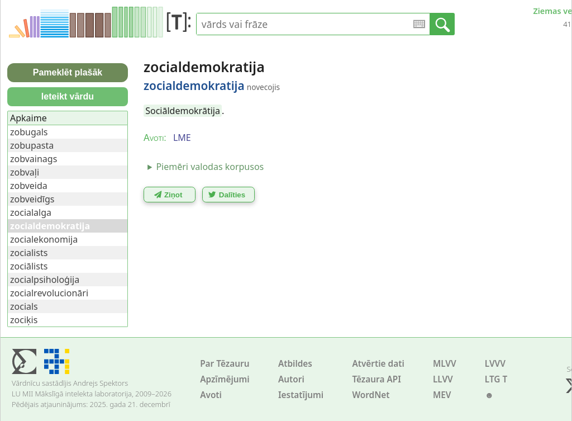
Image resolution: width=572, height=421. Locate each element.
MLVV (444, 364)
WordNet (370, 395)
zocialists (28, 253)
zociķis (23, 320)
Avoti (211, 395)
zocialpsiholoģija (44, 279)
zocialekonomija (44, 239)
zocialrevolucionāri (49, 293)
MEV (442, 395)
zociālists (28, 266)
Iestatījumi (300, 395)
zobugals (29, 132)
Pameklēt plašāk (68, 72)
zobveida (28, 185)
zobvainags (33, 159)
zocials (24, 306)
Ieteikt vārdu (67, 96)
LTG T (496, 379)
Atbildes (295, 364)
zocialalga (30, 212)
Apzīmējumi (225, 379)
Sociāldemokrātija (182, 111)
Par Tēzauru (224, 364)
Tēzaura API (376, 379)
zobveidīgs (32, 199)
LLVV (443, 379)
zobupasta (32, 145)
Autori (291, 379)
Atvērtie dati (378, 364)
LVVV (495, 364)
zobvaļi (24, 172)
